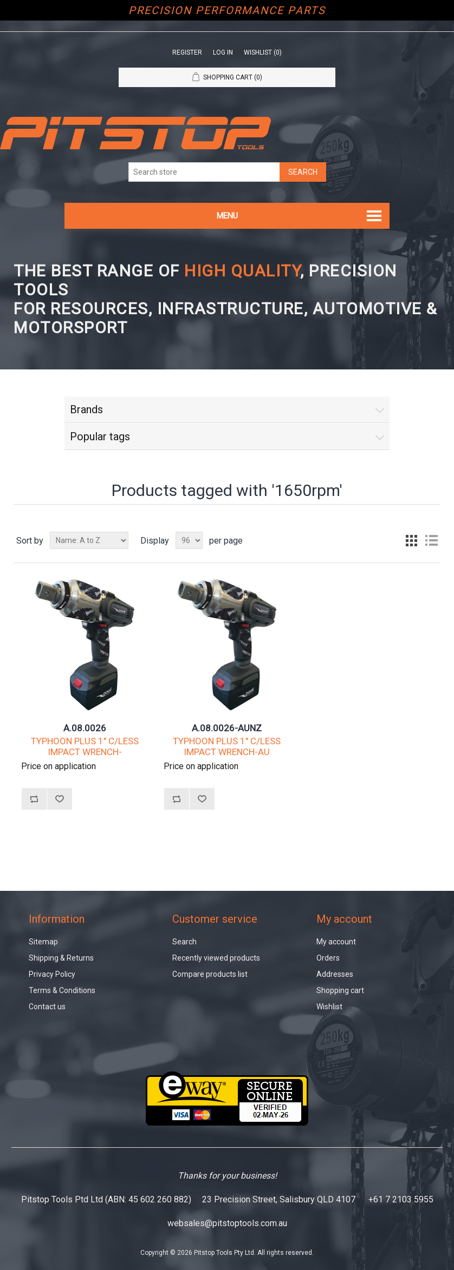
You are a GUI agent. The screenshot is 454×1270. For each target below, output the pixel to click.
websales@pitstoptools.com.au (227, 1223)
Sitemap (43, 941)
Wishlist (329, 1006)
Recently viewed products (216, 958)
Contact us (47, 1006)
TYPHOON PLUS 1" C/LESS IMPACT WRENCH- (85, 746)
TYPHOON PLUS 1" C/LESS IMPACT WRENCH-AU (227, 746)
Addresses (334, 974)
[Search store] (204, 172)
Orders (328, 958)
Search (184, 941)
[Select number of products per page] (189, 540)
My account (336, 941)
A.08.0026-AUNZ (227, 728)
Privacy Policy (52, 974)
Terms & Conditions (62, 990)
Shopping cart (340, 990)
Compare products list (210, 974)
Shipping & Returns (61, 958)
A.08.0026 (84, 728)
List (431, 540)
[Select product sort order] (89, 540)
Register (187, 52)
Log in (223, 52)
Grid (411, 540)
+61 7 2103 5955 (400, 1199)
